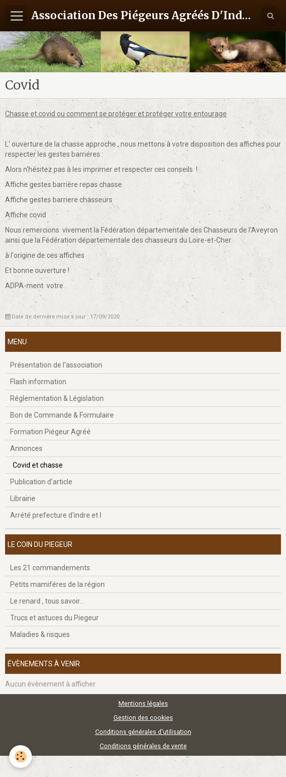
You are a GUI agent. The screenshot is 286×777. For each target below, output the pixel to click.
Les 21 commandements (50, 568)
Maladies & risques (40, 634)
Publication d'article (41, 482)
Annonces (26, 448)
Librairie (22, 498)
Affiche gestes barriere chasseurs (58, 200)
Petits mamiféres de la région (57, 584)
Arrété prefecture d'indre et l (55, 515)
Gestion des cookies (143, 717)
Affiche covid (25, 215)
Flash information (38, 382)
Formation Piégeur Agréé (50, 432)
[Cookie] (20, 756)
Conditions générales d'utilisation (143, 732)
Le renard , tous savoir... (47, 601)
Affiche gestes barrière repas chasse (63, 184)
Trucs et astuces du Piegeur (54, 618)
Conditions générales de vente (143, 746)
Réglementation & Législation (57, 398)
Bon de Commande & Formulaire (62, 415)
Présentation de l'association (56, 365)
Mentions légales (143, 703)
